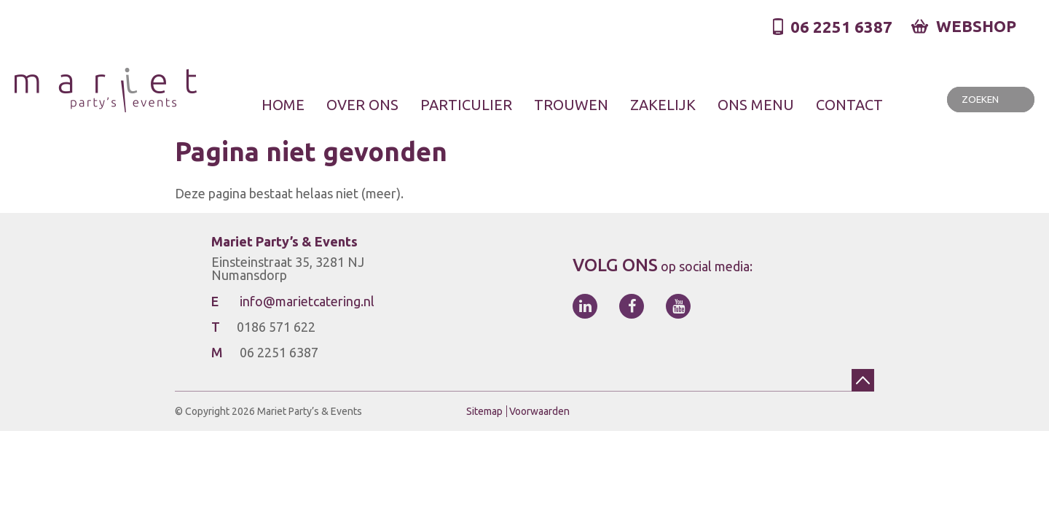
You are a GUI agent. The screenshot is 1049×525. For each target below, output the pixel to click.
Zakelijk (663, 104)
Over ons (362, 104)
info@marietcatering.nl (307, 301)
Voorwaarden (539, 411)
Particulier (466, 104)
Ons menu (756, 104)
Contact (849, 104)
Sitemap (484, 411)
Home (283, 104)
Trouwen (571, 104)
